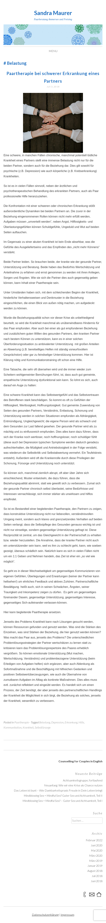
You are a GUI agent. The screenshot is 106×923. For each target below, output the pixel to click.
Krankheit (28, 727)
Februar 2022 (94, 840)
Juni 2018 (96, 881)
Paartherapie (21, 722)
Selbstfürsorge (43, 727)
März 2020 (95, 855)
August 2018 (94, 870)
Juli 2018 (97, 876)
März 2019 (95, 860)
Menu (53, 51)
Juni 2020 (96, 845)
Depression (57, 722)
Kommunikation (13, 727)
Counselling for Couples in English (80, 761)
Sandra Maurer (53, 12)
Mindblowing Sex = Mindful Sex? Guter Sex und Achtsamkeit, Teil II (63, 795)
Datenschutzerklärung (45, 914)
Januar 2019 (94, 865)
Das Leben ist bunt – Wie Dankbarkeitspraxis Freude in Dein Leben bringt (58, 790)
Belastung (44, 722)
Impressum (67, 914)
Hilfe (81, 722)
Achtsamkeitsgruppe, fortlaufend (82, 780)
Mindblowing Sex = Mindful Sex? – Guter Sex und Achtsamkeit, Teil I (62, 800)
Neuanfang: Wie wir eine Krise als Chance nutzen (73, 785)
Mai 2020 (96, 850)
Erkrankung (71, 722)
